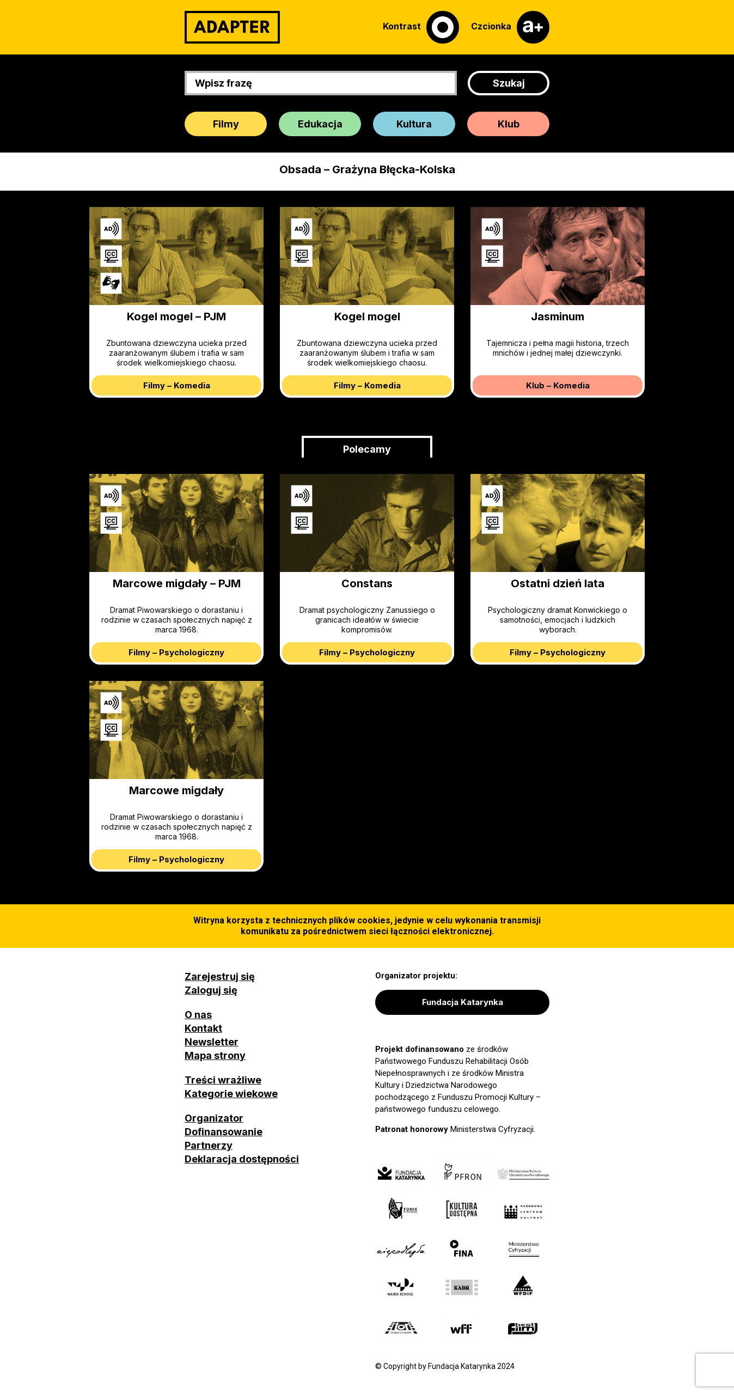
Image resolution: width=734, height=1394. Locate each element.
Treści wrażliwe (223, 1080)
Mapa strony (215, 1055)
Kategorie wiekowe (231, 1093)
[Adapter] (232, 27)
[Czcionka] (510, 27)
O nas (198, 1014)
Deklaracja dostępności (242, 1159)
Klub (508, 124)
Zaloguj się (211, 990)
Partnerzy (209, 1145)
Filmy (226, 124)
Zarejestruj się (220, 976)
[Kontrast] (421, 27)
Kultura (414, 124)
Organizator (214, 1118)
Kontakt (203, 1028)
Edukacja (320, 124)
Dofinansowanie (223, 1131)
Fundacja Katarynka (462, 1002)
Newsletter (211, 1042)
